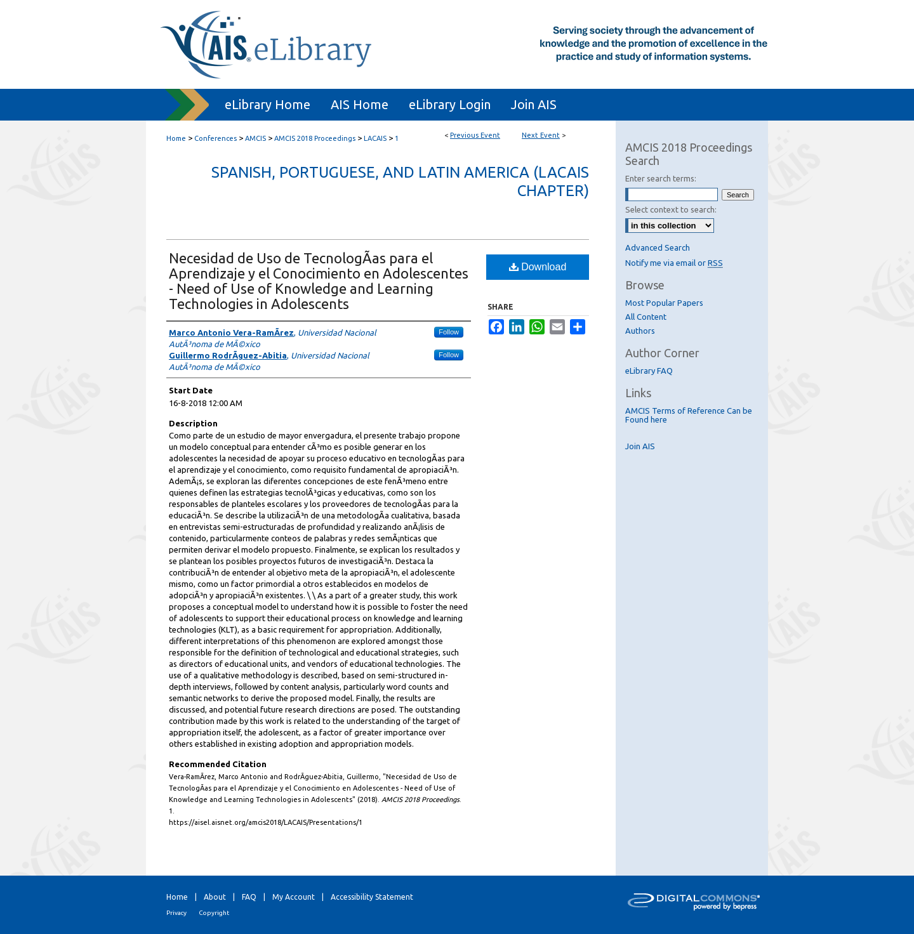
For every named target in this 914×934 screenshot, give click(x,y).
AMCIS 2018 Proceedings (315, 138)
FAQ (249, 897)
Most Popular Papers (664, 302)
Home (176, 138)
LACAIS (376, 138)
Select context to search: (671, 209)
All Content (645, 316)
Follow (449, 332)
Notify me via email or (674, 262)
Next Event (541, 135)
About (215, 897)
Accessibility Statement (372, 897)
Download (538, 266)
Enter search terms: (660, 178)
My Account (293, 897)
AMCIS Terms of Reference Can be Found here (688, 415)
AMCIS (256, 138)
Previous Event (475, 135)
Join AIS (640, 446)
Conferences (216, 138)
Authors (640, 330)
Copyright (214, 912)
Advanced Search (657, 247)
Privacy (176, 912)
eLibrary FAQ (649, 370)
